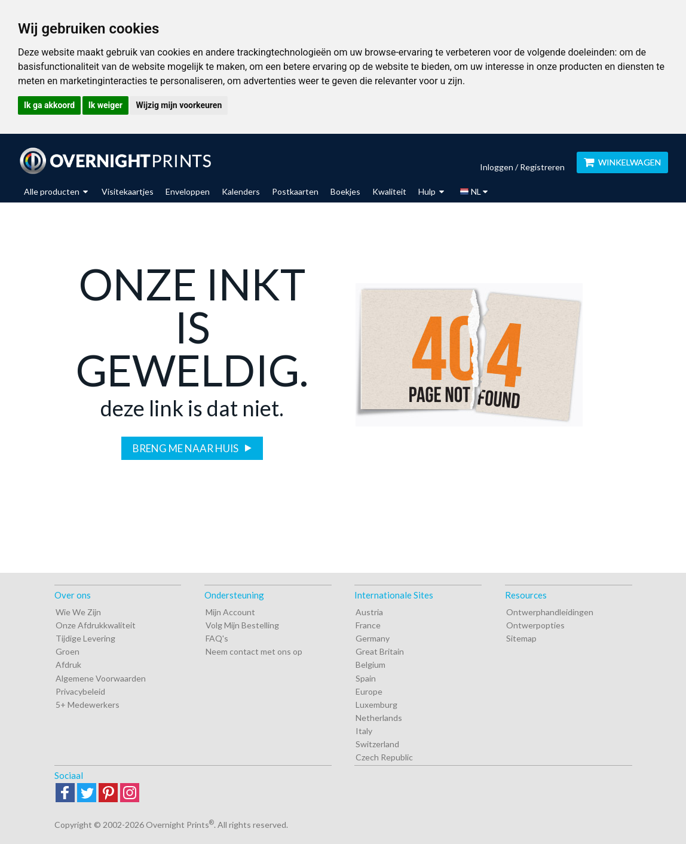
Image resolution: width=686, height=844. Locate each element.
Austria (369, 612)
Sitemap (521, 638)
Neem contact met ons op (254, 651)
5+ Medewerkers (88, 704)
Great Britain (380, 651)
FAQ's (217, 638)
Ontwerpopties (535, 625)
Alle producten (56, 191)
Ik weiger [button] (105, 105)
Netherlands (379, 718)
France (368, 625)
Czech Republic (384, 757)
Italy (364, 731)
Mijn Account (230, 612)
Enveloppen (188, 191)
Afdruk (68, 664)
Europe (369, 691)
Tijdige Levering (85, 638)
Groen (67, 651)
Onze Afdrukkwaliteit (96, 625)
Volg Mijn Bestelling (242, 625)
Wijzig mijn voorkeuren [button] (179, 105)
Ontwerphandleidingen (549, 612)
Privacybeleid (80, 691)
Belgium (370, 664)
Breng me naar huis (186, 448)
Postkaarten (295, 191)
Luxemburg (376, 704)
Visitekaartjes (128, 191)
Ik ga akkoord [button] (49, 105)
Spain (366, 678)
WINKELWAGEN (622, 162)
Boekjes (345, 191)
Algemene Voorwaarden (101, 678)
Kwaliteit (389, 191)
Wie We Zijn (78, 612)
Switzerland (377, 744)
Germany (373, 638)
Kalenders (241, 191)
